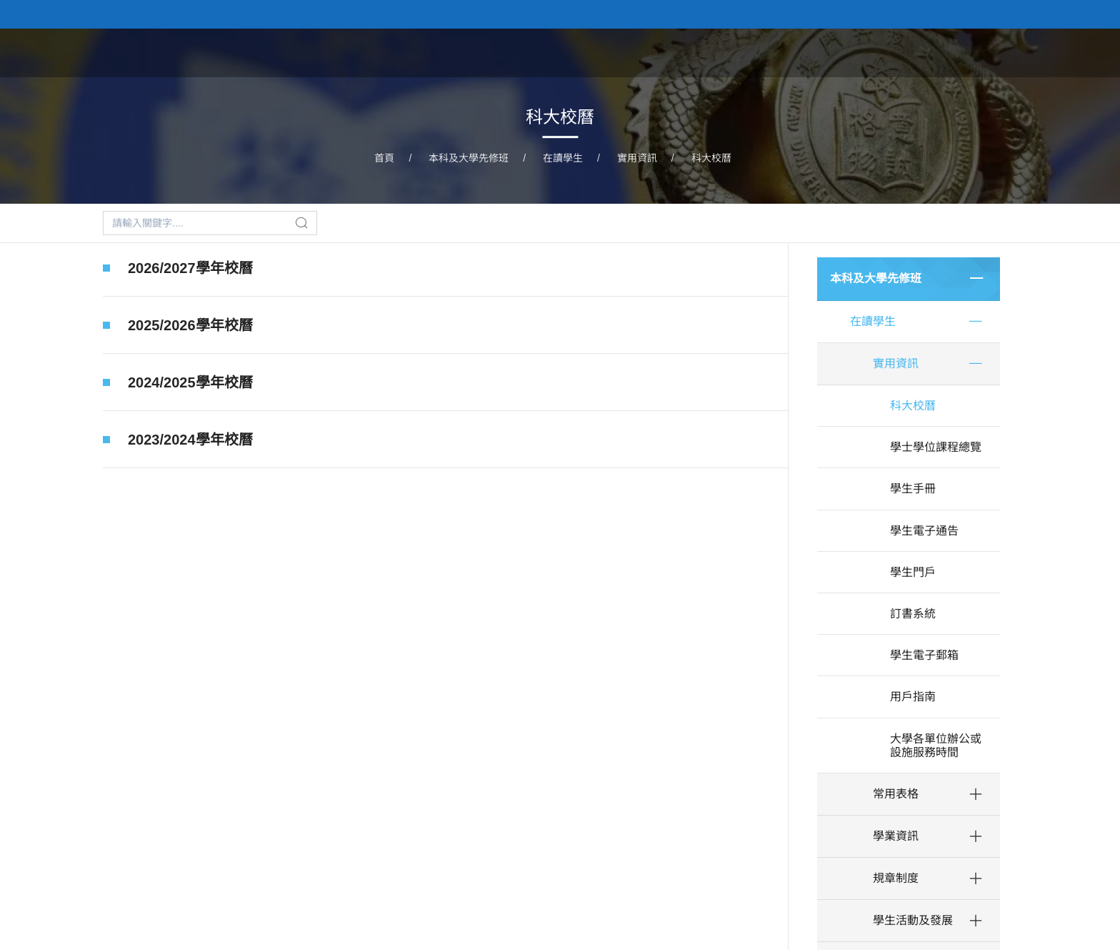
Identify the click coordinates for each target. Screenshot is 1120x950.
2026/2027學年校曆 (190, 268)
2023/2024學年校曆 (190, 444)
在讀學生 (563, 158)
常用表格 (896, 794)
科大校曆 (711, 158)
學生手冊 (913, 489)
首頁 (648, 52)
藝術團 (886, 52)
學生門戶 (913, 572)
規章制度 (896, 878)
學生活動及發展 (913, 920)
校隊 (940, 52)
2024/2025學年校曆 (190, 382)
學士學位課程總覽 (935, 447)
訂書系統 (913, 614)
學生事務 (1000, 52)
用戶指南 (913, 697)
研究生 (826, 52)
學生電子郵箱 (924, 655)
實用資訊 (637, 158)
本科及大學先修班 (734, 52)
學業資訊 (896, 836)
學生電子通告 (924, 531)
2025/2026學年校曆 (190, 325)
